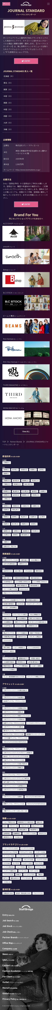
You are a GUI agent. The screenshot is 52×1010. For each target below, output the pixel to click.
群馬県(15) (25, 480)
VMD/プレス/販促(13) (9, 830)
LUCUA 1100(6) (20, 626)
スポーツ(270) (34, 871)
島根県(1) (15, 517)
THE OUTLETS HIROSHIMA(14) (34, 797)
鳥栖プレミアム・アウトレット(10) (13, 804)
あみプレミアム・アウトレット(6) (13, 734)
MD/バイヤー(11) (37, 826)
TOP (4, 441)
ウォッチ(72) (39, 863)
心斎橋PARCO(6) (32, 626)
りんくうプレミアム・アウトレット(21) (15, 775)
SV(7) (5, 826)
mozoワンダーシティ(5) (34, 604)
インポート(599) (40, 852)
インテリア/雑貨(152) (9, 871)
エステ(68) (6, 863)
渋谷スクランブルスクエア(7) (12, 593)
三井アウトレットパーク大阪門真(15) (14, 789)
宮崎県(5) (15, 535)
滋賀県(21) (6, 506)
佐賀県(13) (17, 531)
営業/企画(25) (23, 830)
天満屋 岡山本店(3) (9, 637)
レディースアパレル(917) (10, 848)
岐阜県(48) (16, 495)
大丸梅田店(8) (7, 622)
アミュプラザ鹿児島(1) (21, 666)
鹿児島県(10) (25, 535)
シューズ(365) (21, 867)
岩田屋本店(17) (23, 658)
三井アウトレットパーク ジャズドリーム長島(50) (17, 752)
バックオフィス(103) (29, 833)
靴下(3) (5, 878)
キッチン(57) (23, 871)
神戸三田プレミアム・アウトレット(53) (15, 782)
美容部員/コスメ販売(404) (26, 822)
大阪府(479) (25, 506)
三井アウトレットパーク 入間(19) (13, 727)
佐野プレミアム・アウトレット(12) (13, 723)
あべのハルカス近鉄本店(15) (37, 622)
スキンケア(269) (28, 859)
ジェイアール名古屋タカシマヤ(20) (13, 600)
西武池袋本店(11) (36, 578)
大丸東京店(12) (7, 582)
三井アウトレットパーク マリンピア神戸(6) (16, 778)
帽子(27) (30, 867)
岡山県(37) (24, 517)
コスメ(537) (17, 859)
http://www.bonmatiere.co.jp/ (28, 169)
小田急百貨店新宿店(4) (21, 578)
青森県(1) (6, 470)
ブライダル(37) (26, 878)
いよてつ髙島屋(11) (19, 647)
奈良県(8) (6, 510)
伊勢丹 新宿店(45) (22, 585)
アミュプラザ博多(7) (9, 669)
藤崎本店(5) (39, 571)
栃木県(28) (16, 480)
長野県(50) (6, 495)
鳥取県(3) (6, 517)
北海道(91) (6, 462)
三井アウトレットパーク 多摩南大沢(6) (14, 708)
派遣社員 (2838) (8, 893)
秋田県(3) (33, 470)
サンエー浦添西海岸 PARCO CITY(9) (13, 677)
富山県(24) (16, 491)
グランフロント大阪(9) (20, 614)
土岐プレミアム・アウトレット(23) (13, 760)
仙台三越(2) (18, 571)
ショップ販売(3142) (9, 822)
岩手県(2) (15, 470)
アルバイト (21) (38, 893)
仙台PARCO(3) (7, 571)
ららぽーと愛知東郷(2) (10, 607)
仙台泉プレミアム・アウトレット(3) (14, 701)
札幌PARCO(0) (23, 564)
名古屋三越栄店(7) (8, 604)
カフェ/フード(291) (40, 878)
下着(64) (40, 874)
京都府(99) (16, 506)
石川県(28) (25, 491)
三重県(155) (7, 499)
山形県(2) (41, 470)
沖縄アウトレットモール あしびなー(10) (15, 811)
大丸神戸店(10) (7, 626)
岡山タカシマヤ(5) (8, 633)
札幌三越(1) (24, 560)
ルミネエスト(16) (8, 585)
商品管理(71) (34, 830)
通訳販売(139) (7, 837)
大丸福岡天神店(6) (8, 662)
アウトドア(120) (8, 874)
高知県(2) (34, 524)
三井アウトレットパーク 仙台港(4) (13, 697)
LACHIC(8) (20, 604)
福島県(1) (6, 473)
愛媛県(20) (25, 524)
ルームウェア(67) (29, 874)
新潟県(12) (6, 491)
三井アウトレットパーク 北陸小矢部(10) (15, 764)
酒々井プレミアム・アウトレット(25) (14, 731)
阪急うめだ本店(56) (35, 618)
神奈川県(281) (28, 484)
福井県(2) (34, 491)
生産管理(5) (6, 833)
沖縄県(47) (6, 542)
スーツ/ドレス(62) (8, 856)
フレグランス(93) (41, 859)
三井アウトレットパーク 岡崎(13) (13, 767)
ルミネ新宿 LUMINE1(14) (22, 582)
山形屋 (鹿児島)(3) (33, 662)
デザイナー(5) (14, 826)
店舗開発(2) (16, 833)
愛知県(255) (35, 495)
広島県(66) (33, 517)
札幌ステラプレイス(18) (10, 560)
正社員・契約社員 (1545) (23, 893)
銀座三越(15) (7, 578)
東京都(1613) (17, 484)
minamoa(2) (7, 640)
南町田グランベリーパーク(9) (35, 734)
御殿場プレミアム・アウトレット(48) (14, 749)
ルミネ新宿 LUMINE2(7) (40, 582)
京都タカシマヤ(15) (20, 622)
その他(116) (7, 882)
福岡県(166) (7, 531)
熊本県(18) (35, 531)
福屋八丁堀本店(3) (35, 633)
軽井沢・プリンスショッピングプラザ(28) (15, 756)
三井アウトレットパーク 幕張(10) (13, 712)
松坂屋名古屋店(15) (33, 600)
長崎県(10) (26, 531)
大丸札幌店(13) (35, 560)
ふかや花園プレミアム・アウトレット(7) (15, 738)
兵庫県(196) (35, 506)
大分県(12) (6, 535)
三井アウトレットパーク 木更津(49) (14, 719)
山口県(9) (42, 517)
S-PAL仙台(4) (29, 571)
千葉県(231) (7, 484)
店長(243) (39, 822)
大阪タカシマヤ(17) (9, 618)
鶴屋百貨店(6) (7, 666)
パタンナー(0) (25, 826)
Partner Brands (16, 441)
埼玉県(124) (35, 480)
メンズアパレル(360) (27, 848)
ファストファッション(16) (25, 856)
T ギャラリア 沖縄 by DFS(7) (35, 677)
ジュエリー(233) (27, 863)
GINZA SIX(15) (24, 589)
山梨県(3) (43, 491)
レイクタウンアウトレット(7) (36, 723)
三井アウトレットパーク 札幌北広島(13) (15, 690)
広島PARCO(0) (22, 637)
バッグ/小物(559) (8, 867)
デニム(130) (7, 859)
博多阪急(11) (21, 662)
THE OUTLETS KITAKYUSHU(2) (36, 804)
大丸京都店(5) (22, 618)
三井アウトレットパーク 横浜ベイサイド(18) (16, 716)
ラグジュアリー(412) (26, 852)
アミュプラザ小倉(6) (9, 658)
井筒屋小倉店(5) (35, 658)
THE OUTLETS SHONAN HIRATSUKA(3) (14, 742)
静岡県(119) (25, 495)
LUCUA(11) (6, 614)
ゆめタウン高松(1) (8, 651)
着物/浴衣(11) (15, 878)
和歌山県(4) (15, 510)
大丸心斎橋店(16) (35, 614)
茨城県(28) (6, 480)
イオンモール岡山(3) (35, 637)
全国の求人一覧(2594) (9, 546)
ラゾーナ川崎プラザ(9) (10, 589)
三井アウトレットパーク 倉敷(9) (12, 797)
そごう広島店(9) (22, 633)
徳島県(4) (6, 524)
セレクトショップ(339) (10, 852)
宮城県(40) (24, 470)
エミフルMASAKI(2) (34, 647)
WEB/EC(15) (42, 833)
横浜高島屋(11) (34, 585)
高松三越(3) (6, 647)
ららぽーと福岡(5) (36, 666)
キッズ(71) (16, 863)
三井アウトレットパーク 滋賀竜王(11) (14, 786)
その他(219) (18, 837)
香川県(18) (15, 524)
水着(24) (18, 874)
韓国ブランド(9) (40, 856)
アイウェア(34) (40, 867)
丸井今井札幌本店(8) (9, 564)
